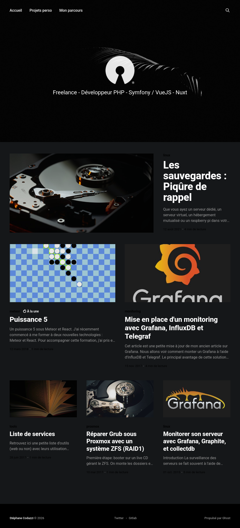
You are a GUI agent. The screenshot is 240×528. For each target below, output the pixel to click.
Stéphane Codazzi (22, 518)
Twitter (119, 518)
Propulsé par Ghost (217, 518)
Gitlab (133, 518)
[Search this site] (227, 10)
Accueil (16, 10)
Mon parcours (70, 10)
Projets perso (41, 10)
